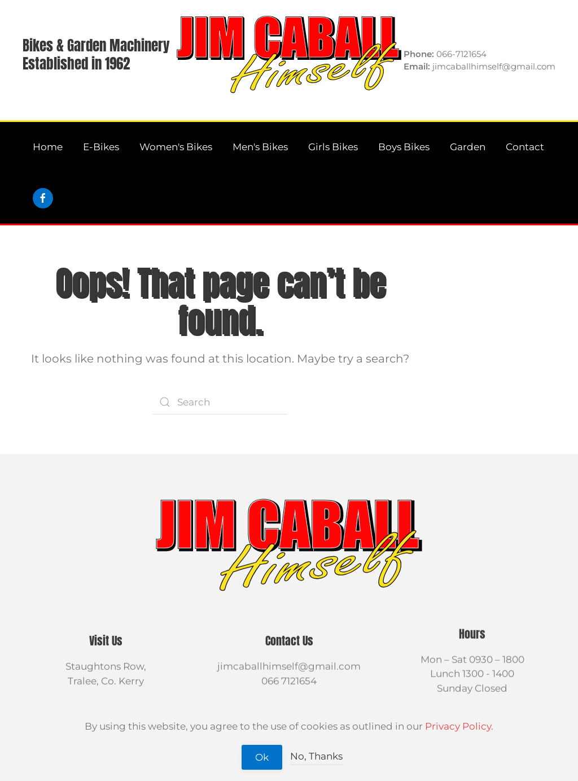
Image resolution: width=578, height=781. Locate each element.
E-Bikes (101, 146)
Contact (525, 146)
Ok (262, 757)
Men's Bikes (260, 146)
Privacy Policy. (459, 726)
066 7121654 (289, 680)
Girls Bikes (333, 146)
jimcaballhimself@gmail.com (289, 665)
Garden (467, 146)
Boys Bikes (404, 146)
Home (48, 146)
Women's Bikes (175, 146)
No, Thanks (316, 756)
